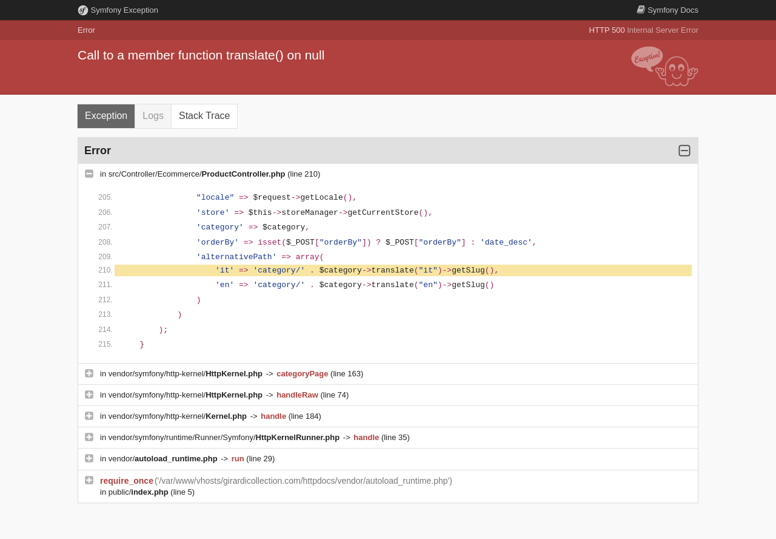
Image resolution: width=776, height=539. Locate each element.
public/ (140, 492)
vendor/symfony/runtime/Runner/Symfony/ (225, 437)
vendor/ (164, 458)
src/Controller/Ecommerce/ (198, 173)
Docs (667, 10)
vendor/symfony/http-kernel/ (187, 373)
